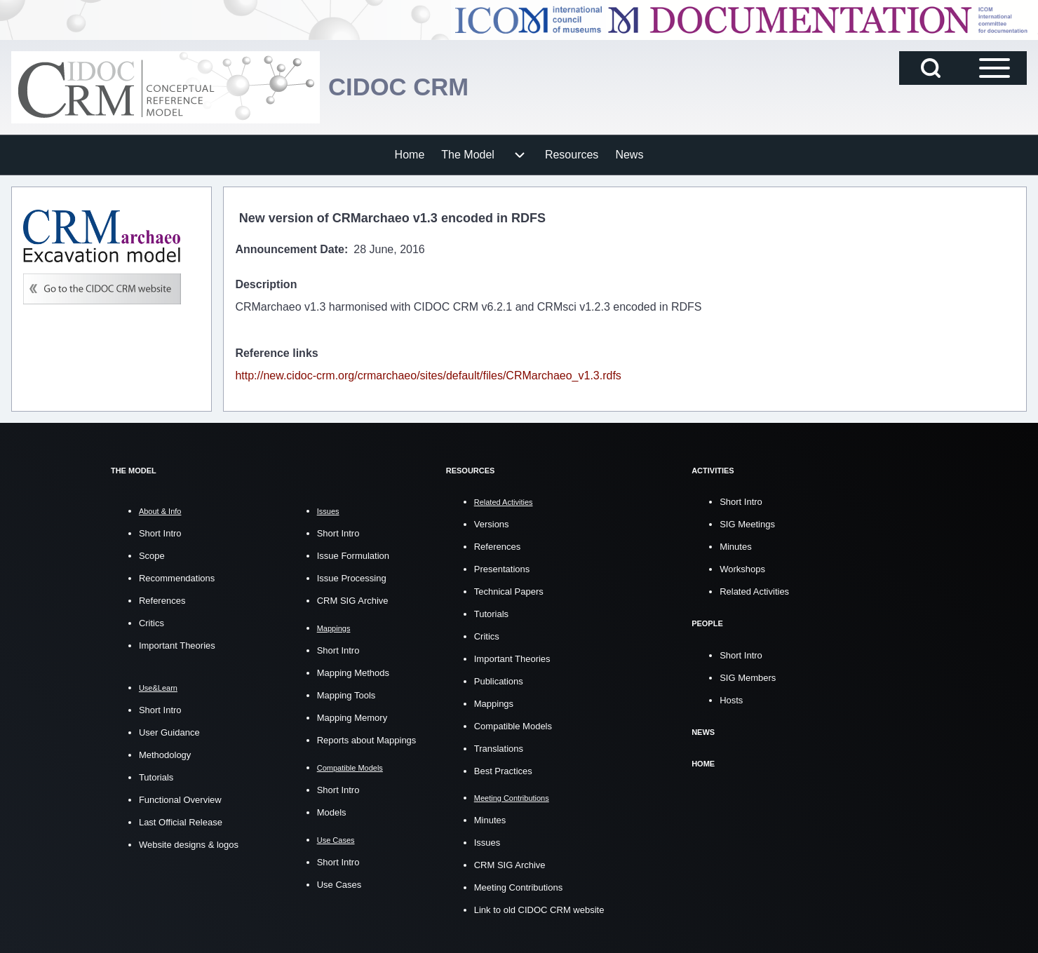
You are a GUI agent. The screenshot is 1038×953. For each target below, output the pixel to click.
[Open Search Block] (930, 68)
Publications (498, 681)
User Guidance (169, 732)
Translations (498, 748)
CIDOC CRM (401, 87)
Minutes (490, 819)
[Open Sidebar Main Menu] (994, 68)
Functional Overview (180, 800)
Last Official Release (180, 822)
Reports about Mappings (367, 740)
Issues (487, 842)
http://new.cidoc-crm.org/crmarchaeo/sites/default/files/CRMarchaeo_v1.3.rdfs (428, 375)
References (162, 600)
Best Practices (503, 771)
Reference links (276, 353)
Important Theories (177, 645)
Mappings (493, 703)
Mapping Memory (352, 717)
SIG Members (748, 677)
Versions (491, 524)
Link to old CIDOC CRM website (539, 909)
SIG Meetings (747, 524)
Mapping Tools (346, 695)
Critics (151, 623)
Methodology (165, 755)
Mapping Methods (353, 673)
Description (266, 284)
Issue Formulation (353, 555)
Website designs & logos (188, 844)
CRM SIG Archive (353, 600)
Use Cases (339, 884)
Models (331, 812)
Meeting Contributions (518, 886)
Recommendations (177, 578)
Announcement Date (289, 249)
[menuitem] (409, 155)
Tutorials (156, 777)
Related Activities (754, 591)
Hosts (731, 699)
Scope (152, 555)
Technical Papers (509, 591)
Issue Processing (351, 578)
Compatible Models (513, 726)
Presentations (502, 569)
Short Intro (160, 533)
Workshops (742, 569)
